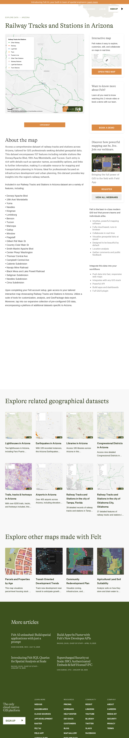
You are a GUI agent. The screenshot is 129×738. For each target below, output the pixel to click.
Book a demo (106, 127)
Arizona (25, 17)
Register (106, 189)
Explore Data (11, 17)
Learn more (92, 2)
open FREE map (106, 71)
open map (45, 125)
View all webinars (106, 197)
